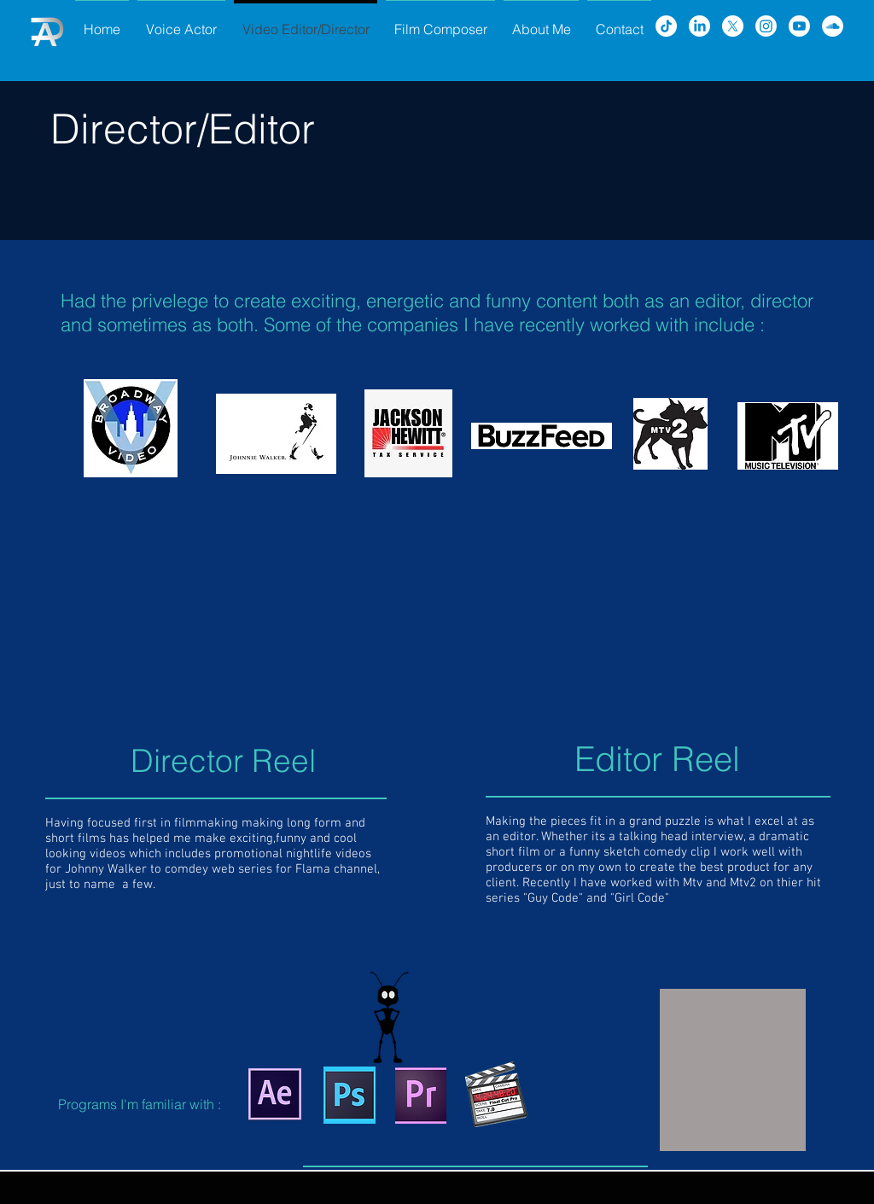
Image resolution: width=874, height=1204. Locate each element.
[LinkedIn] (699, 26)
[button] (733, 1070)
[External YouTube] (236, 620)
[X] (732, 26)
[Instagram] (766, 26)
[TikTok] (666, 26)
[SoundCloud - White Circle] (832, 26)
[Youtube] (799, 26)
